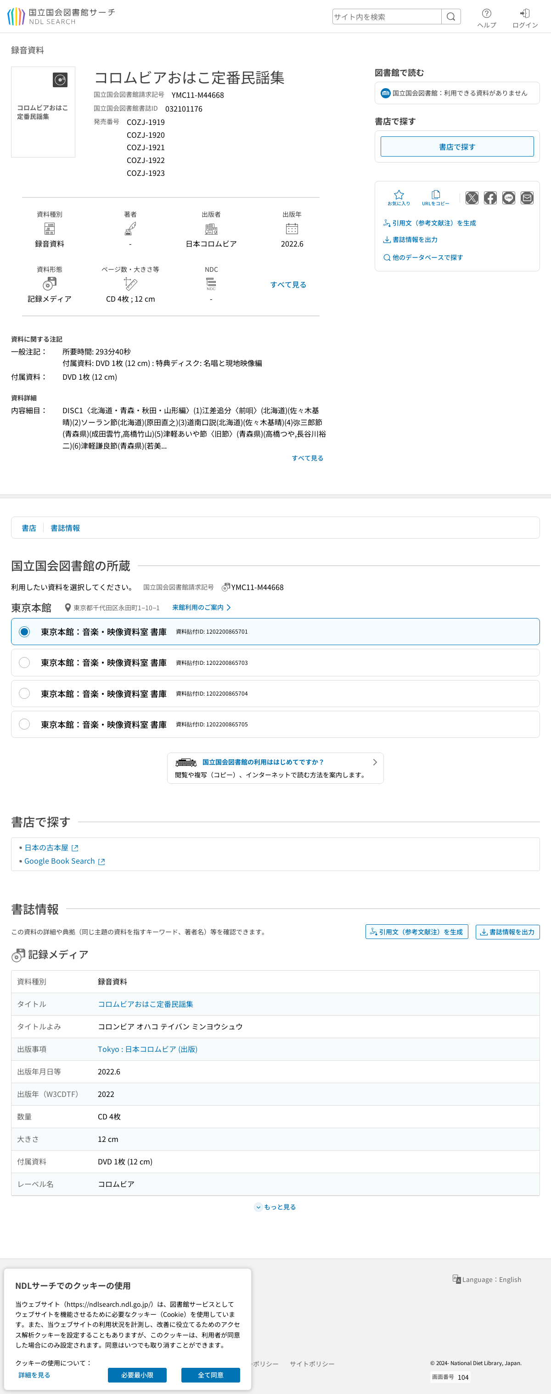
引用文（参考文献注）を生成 (429, 223)
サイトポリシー (312, 1363)
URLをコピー (436, 198)
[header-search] (396, 16)
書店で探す (457, 146)
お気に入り (399, 198)
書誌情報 (65, 527)
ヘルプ (486, 17)
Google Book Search (65, 860)
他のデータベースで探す (422, 257)
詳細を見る (34, 1374)
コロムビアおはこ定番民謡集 (145, 1003)
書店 (29, 527)
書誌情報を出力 (410, 239)
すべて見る (288, 284)
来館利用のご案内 (203, 607)
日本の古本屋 (51, 847)
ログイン (525, 17)
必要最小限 (137, 1374)
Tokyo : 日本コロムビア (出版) (147, 1048)
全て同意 (211, 1374)
